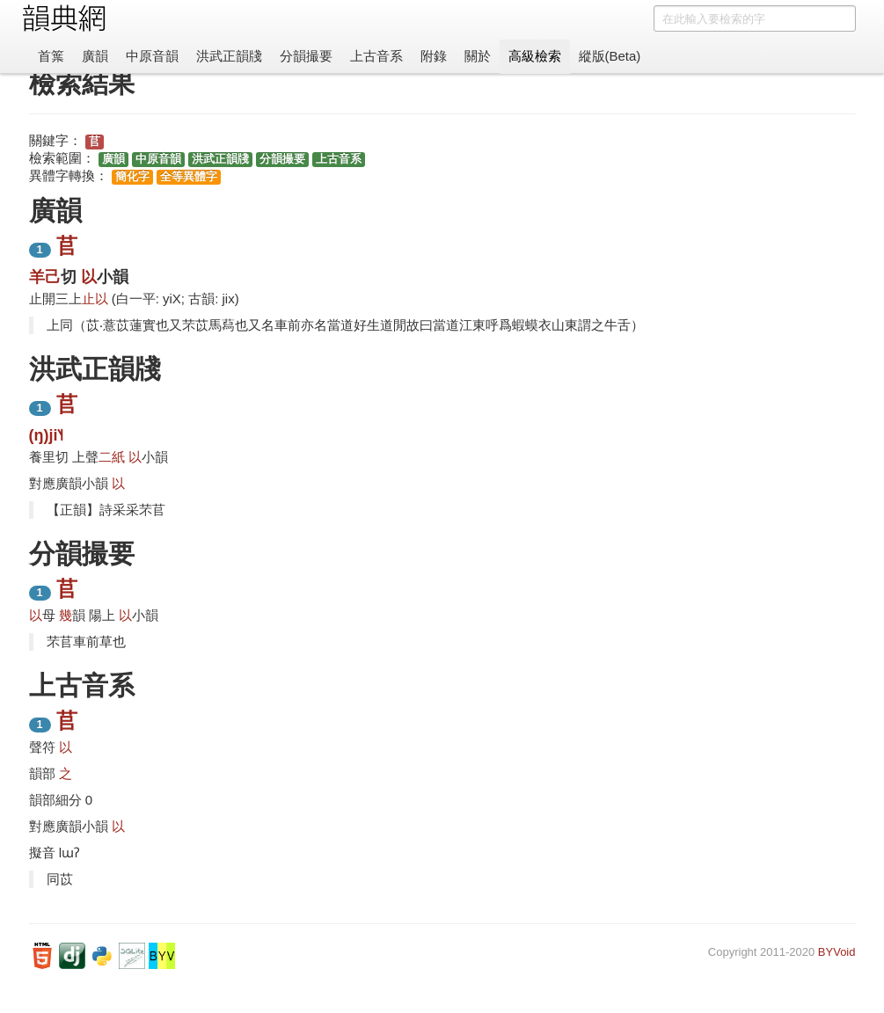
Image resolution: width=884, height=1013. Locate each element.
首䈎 (51, 55)
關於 (477, 55)
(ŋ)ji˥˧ (46, 435)
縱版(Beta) (610, 55)
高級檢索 (534, 55)
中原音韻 (152, 55)
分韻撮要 (306, 55)
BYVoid (837, 951)
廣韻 (95, 55)
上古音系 (376, 55)
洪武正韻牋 (229, 55)
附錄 (433, 55)
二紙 (112, 456)
